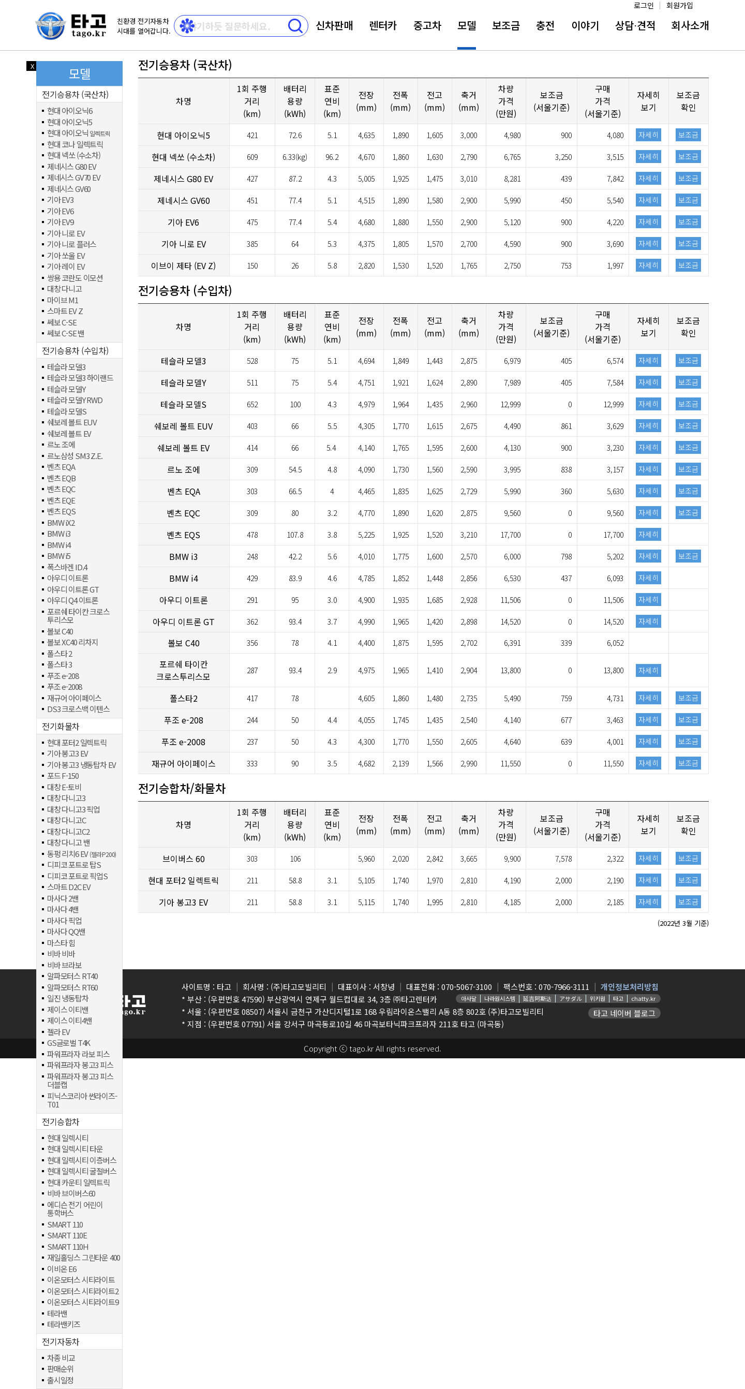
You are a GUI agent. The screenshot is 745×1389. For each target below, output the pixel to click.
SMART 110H (67, 1247)
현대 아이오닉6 (69, 111)
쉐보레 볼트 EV (69, 434)
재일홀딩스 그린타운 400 (83, 1257)
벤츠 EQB (61, 478)
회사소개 (690, 25)
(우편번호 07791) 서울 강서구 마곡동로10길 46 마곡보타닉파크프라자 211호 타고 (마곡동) (356, 1023)
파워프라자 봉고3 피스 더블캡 (80, 1080)
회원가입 (679, 5)
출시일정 (60, 1380)
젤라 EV (58, 1032)
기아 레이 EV (65, 266)
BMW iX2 (60, 523)
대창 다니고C (66, 820)
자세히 (648, 134)
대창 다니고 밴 (68, 842)
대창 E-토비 (64, 787)
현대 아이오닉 (78, 133)
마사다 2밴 (63, 898)
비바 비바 (61, 954)
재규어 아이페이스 (74, 698)
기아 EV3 (60, 200)
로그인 (644, 5)
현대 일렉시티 (67, 1138)
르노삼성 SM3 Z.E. (74, 456)
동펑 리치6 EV (81, 854)
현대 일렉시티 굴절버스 (81, 1171)
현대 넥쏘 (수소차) (73, 155)
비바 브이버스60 (71, 1193)
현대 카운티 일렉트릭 (78, 1182)
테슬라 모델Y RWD (74, 400)
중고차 (427, 25)
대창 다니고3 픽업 (73, 809)
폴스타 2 (59, 653)
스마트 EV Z (64, 311)
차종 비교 (61, 1358)
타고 (618, 998)
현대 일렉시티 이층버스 (81, 1160)
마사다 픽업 (64, 921)
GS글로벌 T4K (68, 1043)
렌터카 (383, 25)
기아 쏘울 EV (65, 256)
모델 (466, 25)
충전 (545, 25)
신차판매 (334, 25)
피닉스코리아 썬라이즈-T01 (82, 1100)
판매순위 (60, 1369)
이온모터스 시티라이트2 (82, 1291)
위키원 (597, 998)
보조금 (506, 25)
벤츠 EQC (61, 489)
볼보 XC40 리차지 (72, 642)
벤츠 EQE (61, 500)
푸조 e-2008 (64, 687)
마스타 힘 (61, 943)
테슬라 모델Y (66, 389)
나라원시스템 (499, 998)
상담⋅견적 (635, 25)
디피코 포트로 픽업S (77, 876)
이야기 (585, 25)
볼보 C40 (60, 631)
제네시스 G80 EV (71, 166)
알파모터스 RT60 (72, 987)
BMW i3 (58, 533)
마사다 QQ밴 (66, 931)
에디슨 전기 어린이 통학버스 (75, 1209)
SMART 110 (65, 1224)
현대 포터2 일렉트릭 (77, 742)
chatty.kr (643, 998)
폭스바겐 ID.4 (67, 567)
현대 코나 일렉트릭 (75, 144)
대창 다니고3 (66, 798)
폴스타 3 (59, 664)
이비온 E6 (61, 1269)
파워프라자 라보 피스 (78, 1054)
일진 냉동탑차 (67, 998)
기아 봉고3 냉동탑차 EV (81, 765)
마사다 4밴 (63, 909)
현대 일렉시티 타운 (75, 1149)
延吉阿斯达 (537, 998)
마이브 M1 (62, 300)
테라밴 (57, 1313)
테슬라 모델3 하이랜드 (80, 378)
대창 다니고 (64, 289)
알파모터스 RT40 (72, 976)
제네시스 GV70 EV (73, 177)
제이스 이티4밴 (69, 1020)
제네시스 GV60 (69, 189)
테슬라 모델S (66, 411)
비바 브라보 (64, 965)
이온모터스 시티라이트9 (82, 1302)
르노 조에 (61, 444)
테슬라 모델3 (66, 367)
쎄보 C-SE (62, 322)
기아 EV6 (60, 211)
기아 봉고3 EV (67, 753)
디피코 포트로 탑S (74, 865)
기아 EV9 (60, 222)
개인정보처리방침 (630, 986)
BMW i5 (58, 556)
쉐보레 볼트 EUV (72, 422)
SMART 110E (67, 1235)
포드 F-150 (62, 776)
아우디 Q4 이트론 (72, 600)
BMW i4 (58, 545)
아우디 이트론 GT (73, 589)
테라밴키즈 (63, 1324)
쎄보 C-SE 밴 (65, 333)
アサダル (570, 998)
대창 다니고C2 (68, 832)
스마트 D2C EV (69, 887)
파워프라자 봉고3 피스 (80, 1065)
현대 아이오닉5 (69, 122)
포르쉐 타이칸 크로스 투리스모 (78, 616)
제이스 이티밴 (67, 1010)
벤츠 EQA (61, 467)
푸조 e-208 (62, 676)
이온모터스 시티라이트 (81, 1280)
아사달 (468, 998)
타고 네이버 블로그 (624, 1013)
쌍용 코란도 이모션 (75, 278)
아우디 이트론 (67, 578)
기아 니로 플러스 (71, 244)
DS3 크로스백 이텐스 (78, 709)
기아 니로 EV (65, 233)
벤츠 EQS (61, 511)
